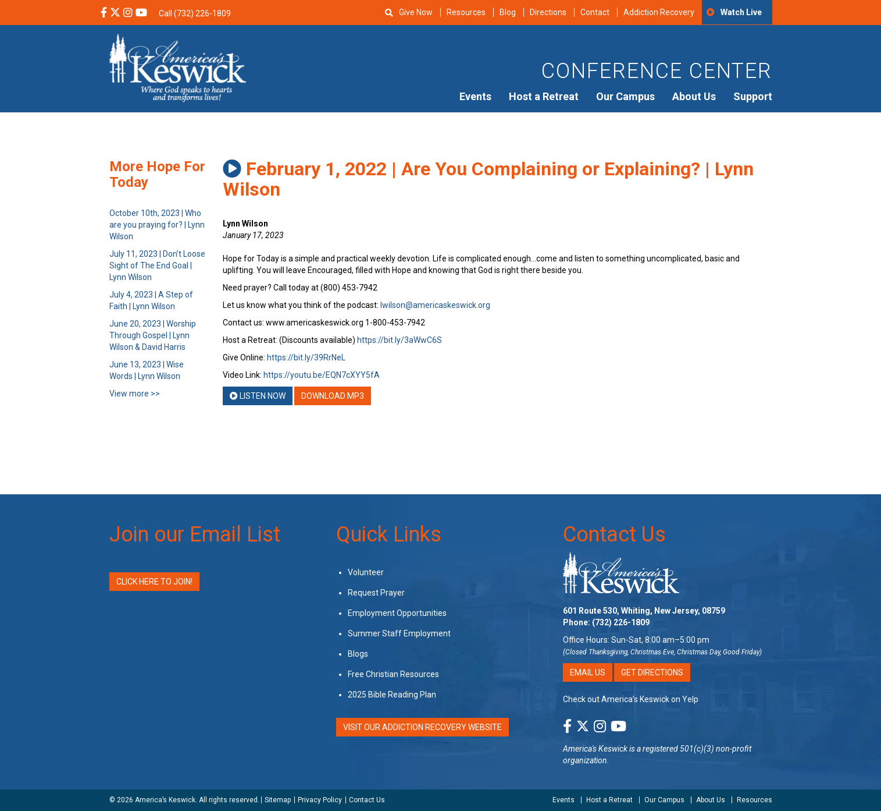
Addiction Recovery (658, 12)
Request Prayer (376, 592)
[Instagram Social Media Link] (128, 13)
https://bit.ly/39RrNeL (306, 357)
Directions (548, 12)
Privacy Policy (320, 800)
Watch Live (741, 12)
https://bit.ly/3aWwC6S (399, 340)
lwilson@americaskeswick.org (435, 305)
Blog (508, 12)
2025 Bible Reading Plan (392, 694)
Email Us (587, 672)
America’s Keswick (165, 800)
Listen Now (258, 396)
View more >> (134, 393)
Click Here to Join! (154, 581)
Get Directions (652, 672)
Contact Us (614, 534)
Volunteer (366, 572)
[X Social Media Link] (115, 13)
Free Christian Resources (393, 674)
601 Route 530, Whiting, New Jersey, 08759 (644, 610)
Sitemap (278, 800)
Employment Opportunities (397, 613)
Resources (466, 12)
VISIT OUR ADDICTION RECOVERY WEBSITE (422, 727)
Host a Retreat (544, 96)
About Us (694, 96)
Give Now (416, 12)
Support (752, 96)
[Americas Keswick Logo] (177, 67)
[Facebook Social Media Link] (104, 13)
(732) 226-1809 (621, 622)
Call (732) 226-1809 (195, 13)
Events (475, 96)
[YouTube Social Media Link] (141, 13)
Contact (594, 12)
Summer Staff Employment (399, 633)
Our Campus (625, 96)
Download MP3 (332, 396)
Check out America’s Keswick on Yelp (630, 699)
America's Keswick (595, 748)
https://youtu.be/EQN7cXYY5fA (321, 375)
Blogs (358, 653)
